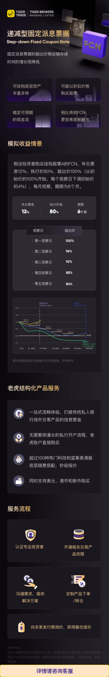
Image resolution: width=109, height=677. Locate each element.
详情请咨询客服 (54, 671)
